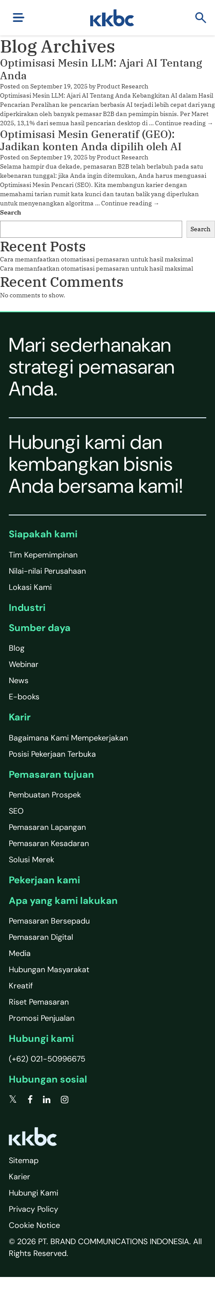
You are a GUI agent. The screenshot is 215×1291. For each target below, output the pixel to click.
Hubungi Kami (33, 1193)
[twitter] (13, 1099)
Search (10, 212)
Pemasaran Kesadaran (49, 843)
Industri (27, 607)
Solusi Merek (31, 859)
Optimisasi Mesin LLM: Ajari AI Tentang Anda (101, 69)
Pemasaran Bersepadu (49, 921)
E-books (24, 696)
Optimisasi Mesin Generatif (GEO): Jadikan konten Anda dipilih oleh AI (91, 140)
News (18, 680)
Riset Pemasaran (39, 1002)
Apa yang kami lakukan (63, 900)
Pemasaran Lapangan (47, 827)
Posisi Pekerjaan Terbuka (52, 754)
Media (20, 953)
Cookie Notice (34, 1225)
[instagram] (64, 1099)
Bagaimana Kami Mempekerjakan (68, 738)
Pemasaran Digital (41, 937)
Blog (17, 648)
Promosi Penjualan (41, 1018)
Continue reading (184, 123)
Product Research (122, 86)
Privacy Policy (33, 1209)
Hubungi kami (41, 1038)
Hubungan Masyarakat (49, 969)
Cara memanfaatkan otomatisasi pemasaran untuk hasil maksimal (96, 259)
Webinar (24, 664)
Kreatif (21, 986)
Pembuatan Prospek (45, 795)
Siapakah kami (43, 534)
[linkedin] (46, 1099)
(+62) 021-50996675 (47, 1059)
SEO (16, 811)
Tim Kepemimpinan (43, 555)
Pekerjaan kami (44, 880)
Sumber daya (39, 627)
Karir (20, 717)
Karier (19, 1176)
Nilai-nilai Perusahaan (47, 571)
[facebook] (30, 1099)
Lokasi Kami (30, 587)
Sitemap (24, 1160)
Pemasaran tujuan (51, 774)
